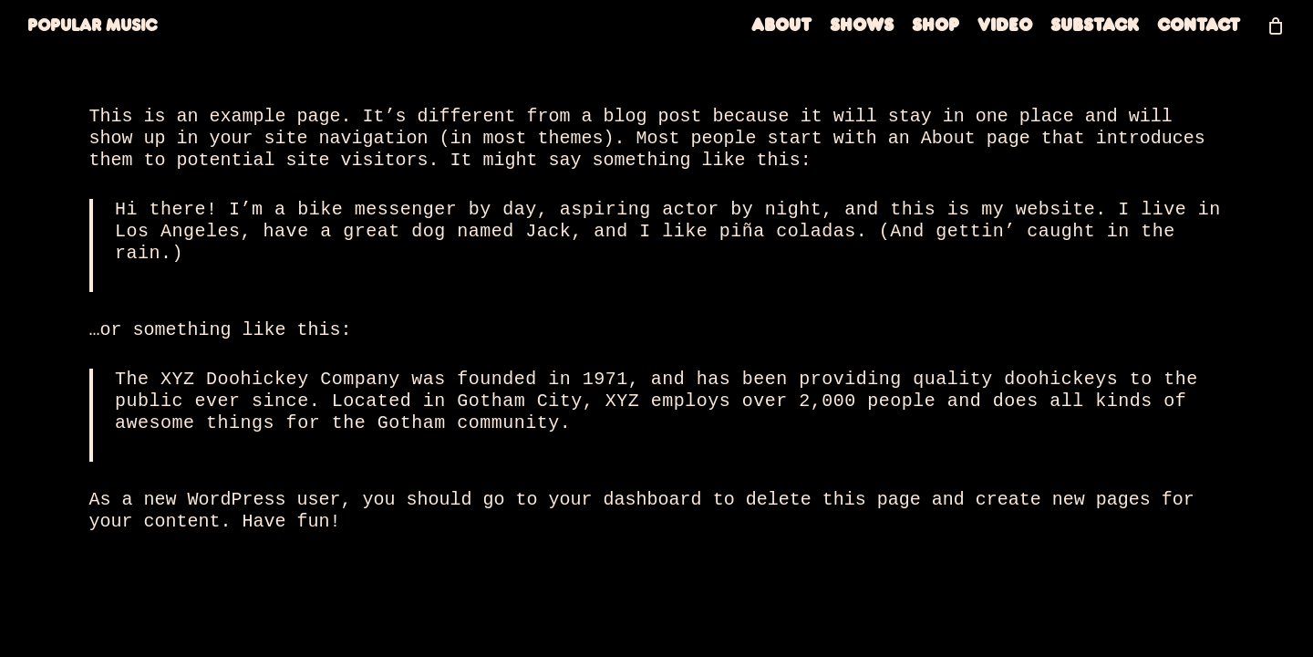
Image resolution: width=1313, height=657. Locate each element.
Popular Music (92, 34)
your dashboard (625, 499)
